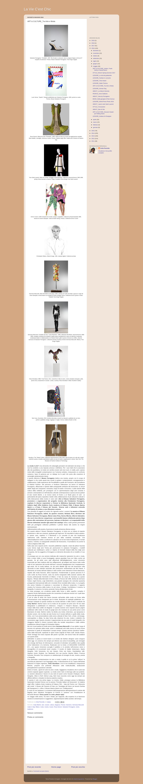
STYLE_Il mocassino (99, 107)
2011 (93, 141)
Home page (56, 767)
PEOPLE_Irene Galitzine (100, 93)
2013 (93, 136)
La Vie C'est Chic (37, 9)
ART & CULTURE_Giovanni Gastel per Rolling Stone (103, 112)
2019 (93, 40)
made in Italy (31, 707)
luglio (95, 61)
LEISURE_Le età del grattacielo (102, 75)
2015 (93, 130)
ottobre (95, 56)
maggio (95, 66)
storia (77, 707)
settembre (96, 58)
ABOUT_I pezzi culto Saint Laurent (103, 104)
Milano (38, 707)
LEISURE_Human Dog (99, 88)
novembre (96, 53)
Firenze (63, 705)
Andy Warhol (37, 705)
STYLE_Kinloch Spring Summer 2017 (104, 73)
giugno (95, 63)
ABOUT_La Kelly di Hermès (101, 91)
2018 (93, 43)
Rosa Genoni (58, 707)
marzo (95, 122)
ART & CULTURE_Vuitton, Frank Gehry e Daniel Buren (102, 69)
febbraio (95, 125)
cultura (52, 705)
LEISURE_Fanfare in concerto (102, 78)
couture (47, 705)
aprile (95, 119)
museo (51, 707)
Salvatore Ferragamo (69, 707)
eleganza (57, 705)
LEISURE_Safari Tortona (100, 83)
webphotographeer (78, 779)
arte (43, 705)
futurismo (69, 705)
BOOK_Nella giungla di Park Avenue (103, 99)
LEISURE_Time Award (99, 80)
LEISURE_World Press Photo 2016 (103, 101)
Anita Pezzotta (104, 148)
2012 (93, 138)
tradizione (30, 709)
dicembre (96, 50)
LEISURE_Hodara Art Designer (102, 116)
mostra (46, 707)
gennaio (95, 127)
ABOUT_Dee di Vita (99, 109)
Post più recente (34, 767)
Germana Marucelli (78, 705)
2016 (93, 48)
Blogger (95, 779)
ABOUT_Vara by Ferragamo (101, 96)
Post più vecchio (78, 767)
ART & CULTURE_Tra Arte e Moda (103, 86)
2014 (93, 133)
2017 (93, 45)
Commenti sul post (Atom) (41, 771)
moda (42, 707)
